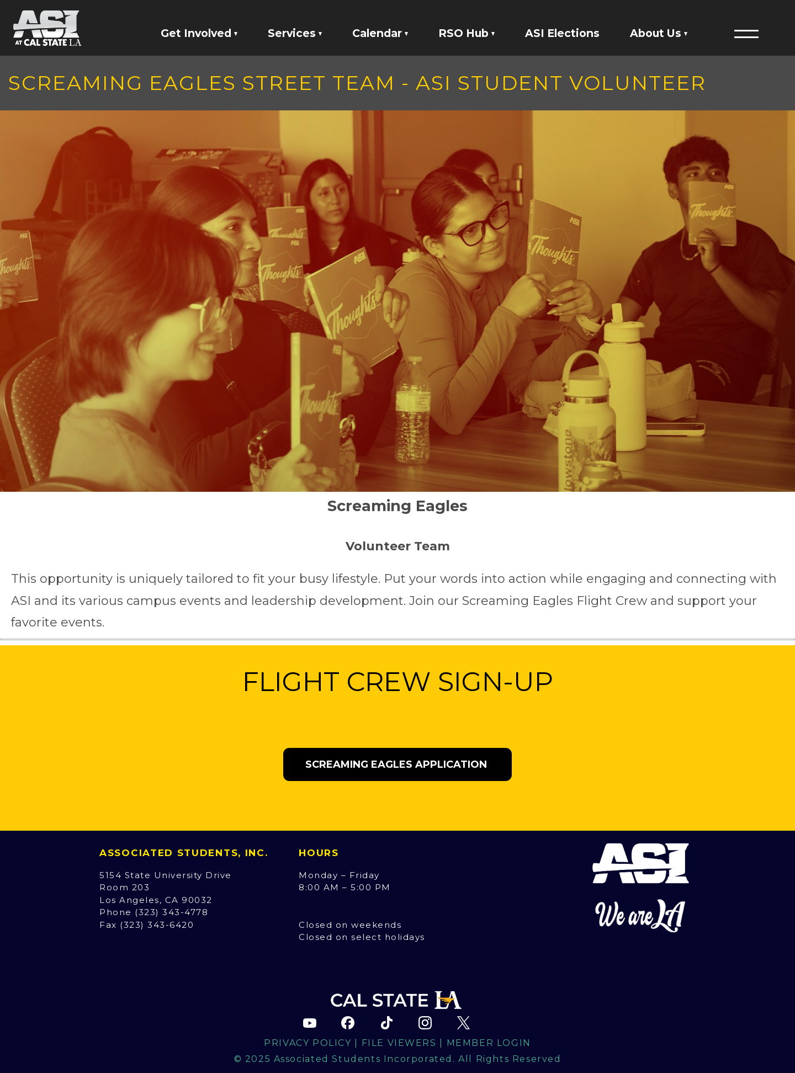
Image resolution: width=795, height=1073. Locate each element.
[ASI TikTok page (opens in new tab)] (386, 1022)
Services (295, 33)
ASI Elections (562, 33)
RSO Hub (466, 33)
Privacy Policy (307, 1043)
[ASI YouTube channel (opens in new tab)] (309, 1022)
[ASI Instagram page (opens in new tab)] (425, 1022)
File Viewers (399, 1043)
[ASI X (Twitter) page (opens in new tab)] (463, 1022)
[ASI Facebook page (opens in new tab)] (347, 1022)
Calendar (380, 33)
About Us (658, 33)
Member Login (489, 1043)
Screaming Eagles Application (397, 764)
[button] (746, 34)
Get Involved (199, 33)
